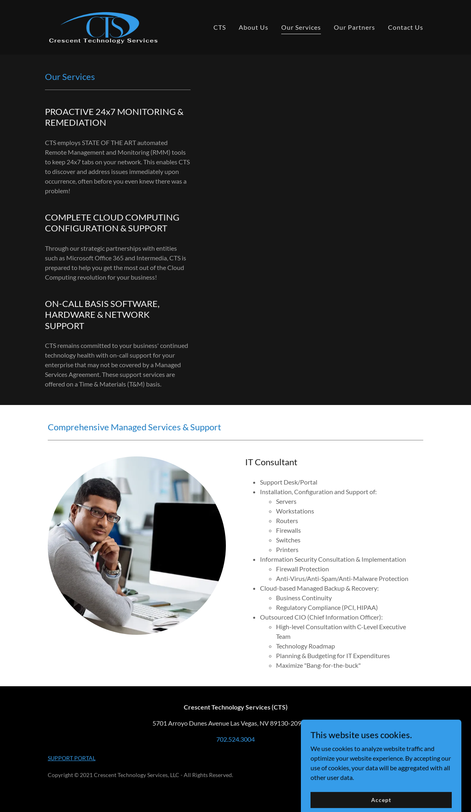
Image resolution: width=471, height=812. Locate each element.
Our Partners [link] (354, 27)
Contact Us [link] (405, 27)
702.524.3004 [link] (235, 739)
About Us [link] (253, 27)
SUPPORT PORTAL (71, 758)
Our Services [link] (301, 27)
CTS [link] (219, 27)
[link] (103, 26)
